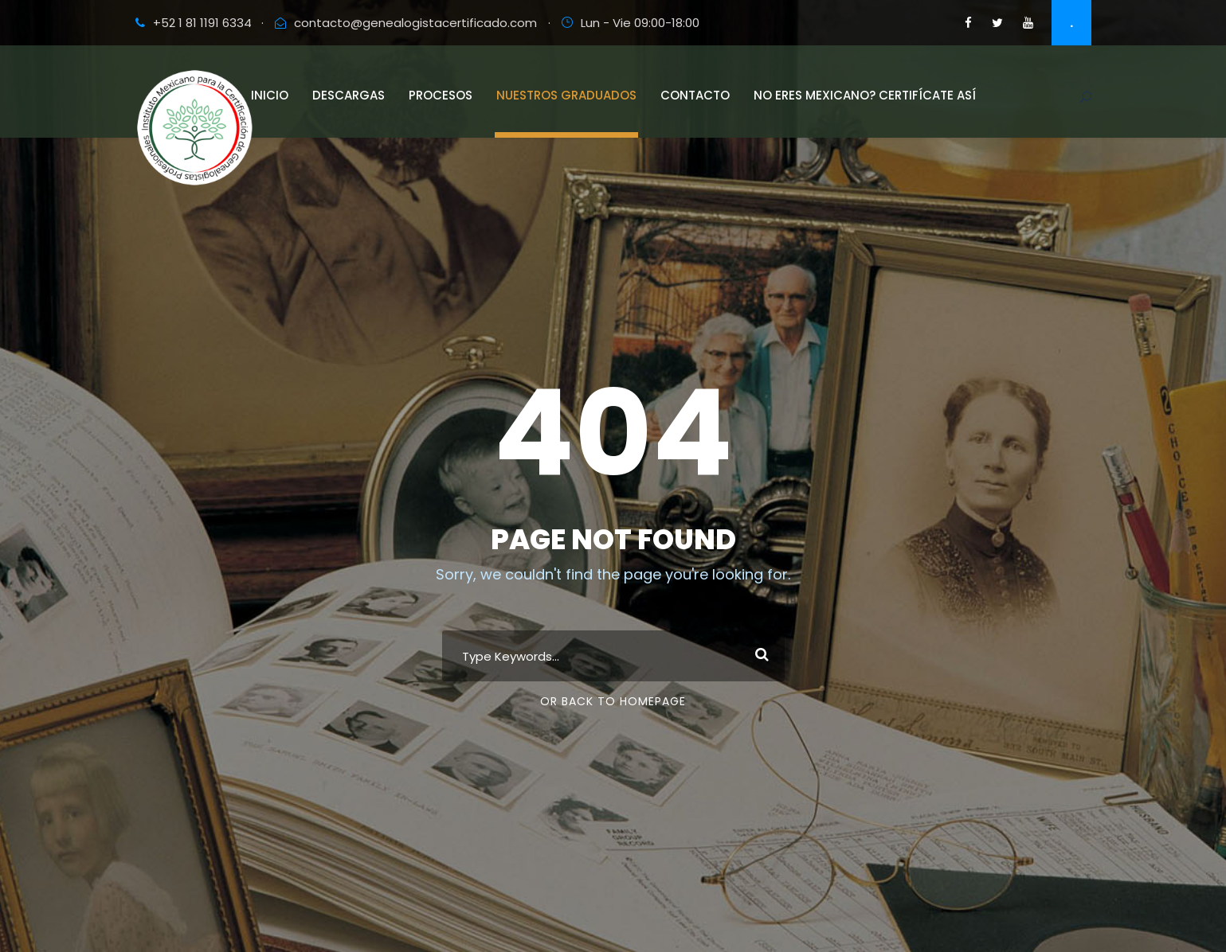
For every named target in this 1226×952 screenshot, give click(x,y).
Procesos (440, 95)
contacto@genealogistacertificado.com (415, 22)
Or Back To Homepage (613, 701)
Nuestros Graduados (566, 95)
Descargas (348, 95)
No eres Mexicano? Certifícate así (865, 95)
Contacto (695, 95)
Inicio (269, 95)
